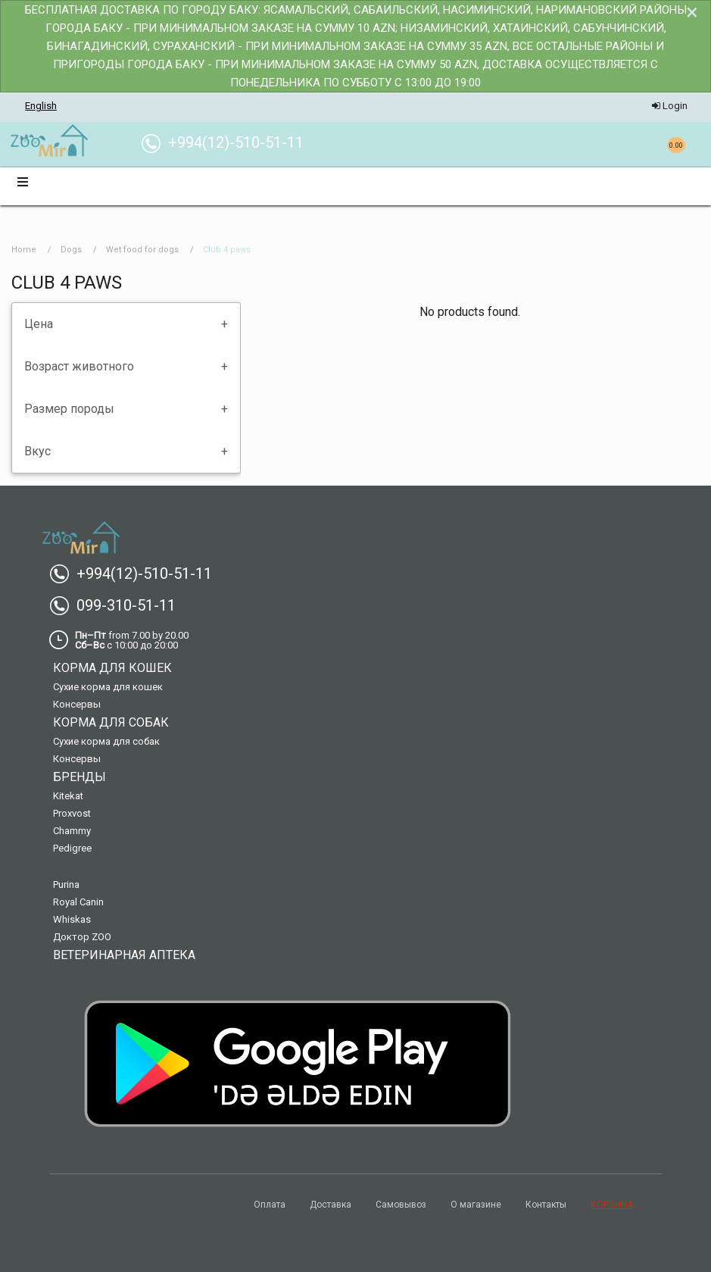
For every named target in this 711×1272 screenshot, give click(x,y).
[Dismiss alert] (692, 12)
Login (670, 105)
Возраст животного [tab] (79, 366)
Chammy (72, 830)
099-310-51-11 (118, 605)
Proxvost (72, 813)
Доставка (330, 1204)
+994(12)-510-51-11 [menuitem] (228, 142)
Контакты (545, 1204)
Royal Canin (78, 902)
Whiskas (72, 919)
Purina (66, 884)
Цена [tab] (38, 324)
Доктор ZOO (82, 936)
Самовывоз (401, 1204)
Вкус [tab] (37, 451)
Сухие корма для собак (106, 741)
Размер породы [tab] (69, 409)
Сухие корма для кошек (108, 686)
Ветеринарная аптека (124, 955)
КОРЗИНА (612, 1204)
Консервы (77, 704)
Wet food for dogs (142, 250)
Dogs (71, 250)
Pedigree (72, 848)
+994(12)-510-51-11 (136, 573)
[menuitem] (49, 142)
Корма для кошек (112, 668)
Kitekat (68, 796)
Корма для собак (111, 722)
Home (23, 250)
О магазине (476, 1204)
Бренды (79, 777)
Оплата (269, 1204)
